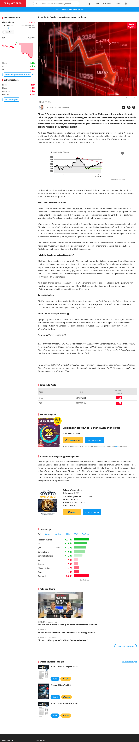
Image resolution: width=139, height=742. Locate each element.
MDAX (68, 534)
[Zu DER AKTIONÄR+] (107, 3)
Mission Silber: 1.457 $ (61, 685)
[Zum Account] (96, 3)
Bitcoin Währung (8, 22)
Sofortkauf (73, 440)
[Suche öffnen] (36, 3)
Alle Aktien (41, 740)
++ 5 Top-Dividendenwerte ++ (69, 9)
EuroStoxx (85, 534)
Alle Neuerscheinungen (129, 662)
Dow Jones (58, 534)
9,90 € (55, 679)
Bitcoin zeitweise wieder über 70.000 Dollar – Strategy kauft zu (66, 632)
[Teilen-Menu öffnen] (123, 107)
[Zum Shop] (88, 3)
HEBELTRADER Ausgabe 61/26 (64, 666)
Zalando (40, 572)
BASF (39, 544)
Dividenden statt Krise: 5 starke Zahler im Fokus (91, 427)
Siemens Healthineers (45, 556)
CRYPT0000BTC (8, 25)
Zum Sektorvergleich (11, 99)
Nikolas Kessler (64, 107)
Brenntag (41, 564)
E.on (39, 560)
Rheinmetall (42, 576)
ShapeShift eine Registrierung (64, 267)
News (59, 548)
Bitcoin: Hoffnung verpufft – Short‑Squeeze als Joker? (63, 640)
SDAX (76, 534)
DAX (48, 102)
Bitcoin (42, 102)
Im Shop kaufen (95, 440)
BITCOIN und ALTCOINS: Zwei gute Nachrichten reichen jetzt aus (67, 624)
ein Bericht (78, 208)
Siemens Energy (43, 552)
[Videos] (118, 3)
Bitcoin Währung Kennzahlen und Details (17, 74)
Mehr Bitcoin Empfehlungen (125, 646)
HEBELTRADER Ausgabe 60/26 (64, 703)
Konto (116, 446)
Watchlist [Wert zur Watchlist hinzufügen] (9, 32)
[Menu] (133, 3)
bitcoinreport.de (45, 325)
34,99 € (55, 697)
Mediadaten (7, 740)
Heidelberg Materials (45, 540)
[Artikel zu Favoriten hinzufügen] (133, 107)
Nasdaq (47, 534)
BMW (39, 548)
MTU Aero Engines (44, 568)
